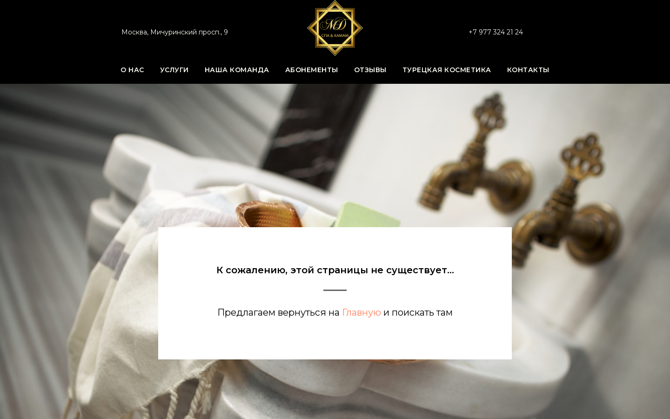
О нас (132, 70)
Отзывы (370, 70)
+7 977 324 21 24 (496, 32)
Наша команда (237, 70)
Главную (361, 312)
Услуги (174, 70)
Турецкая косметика (446, 70)
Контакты (528, 70)
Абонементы (311, 70)
